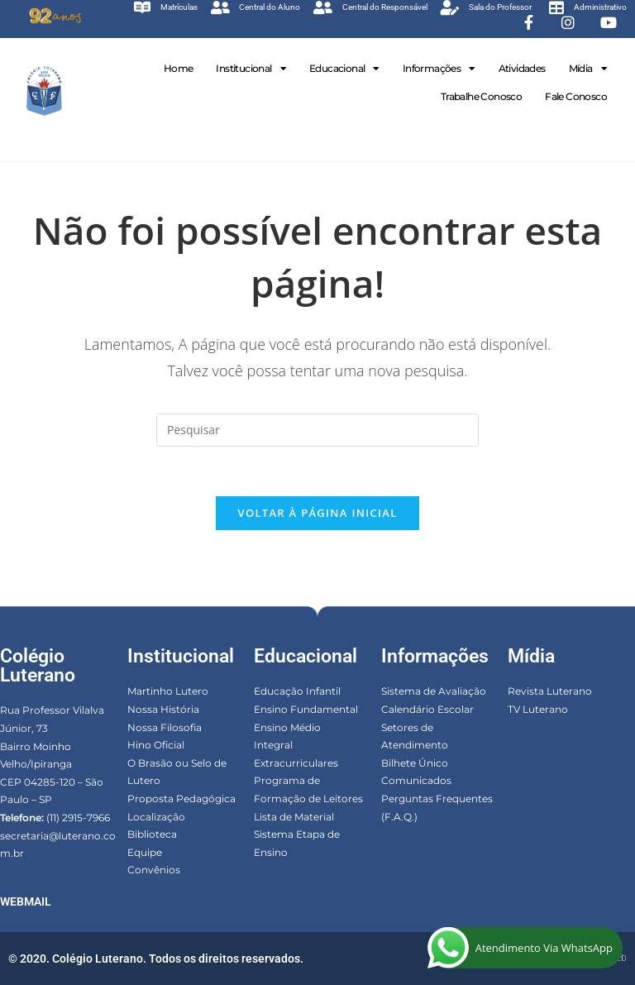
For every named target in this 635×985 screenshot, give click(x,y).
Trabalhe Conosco (481, 96)
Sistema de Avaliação (433, 692)
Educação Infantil (297, 692)
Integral (273, 745)
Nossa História (163, 709)
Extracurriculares (296, 763)
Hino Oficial (155, 745)
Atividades (522, 68)
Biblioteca (152, 834)
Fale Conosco (576, 96)
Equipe (144, 852)
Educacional (344, 68)
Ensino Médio (287, 727)
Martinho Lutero (167, 692)
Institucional (251, 68)
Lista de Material (294, 816)
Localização (156, 816)
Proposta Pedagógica (181, 798)
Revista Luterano (550, 692)
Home (178, 68)
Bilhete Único (414, 763)
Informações (439, 68)
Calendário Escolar (427, 709)
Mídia (588, 68)
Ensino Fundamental (306, 709)
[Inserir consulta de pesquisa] (317, 430)
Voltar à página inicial (317, 513)
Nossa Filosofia (164, 727)
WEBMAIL (25, 901)
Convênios (153, 870)
